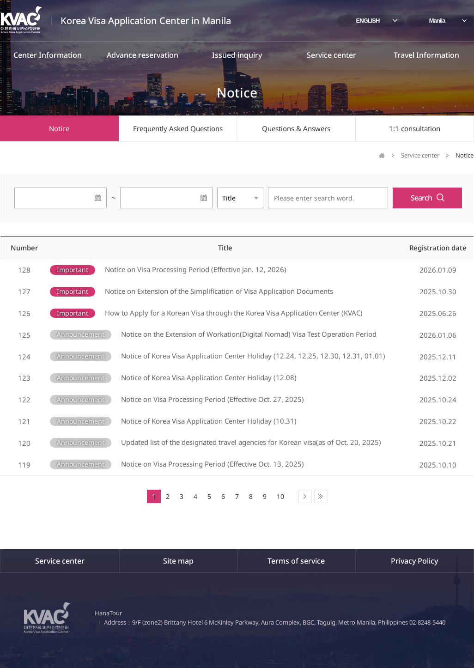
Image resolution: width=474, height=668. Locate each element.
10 (280, 496)
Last (321, 496)
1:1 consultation (414, 128)
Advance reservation (142, 55)
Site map (178, 561)
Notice (59, 128)
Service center (331, 55)
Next (305, 496)
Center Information (47, 55)
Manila (437, 20)
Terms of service (296, 561)
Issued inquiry (237, 55)
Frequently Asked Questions (178, 128)
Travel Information (426, 55)
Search (421, 198)
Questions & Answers (296, 128)
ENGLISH (368, 20)
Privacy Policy (414, 561)
